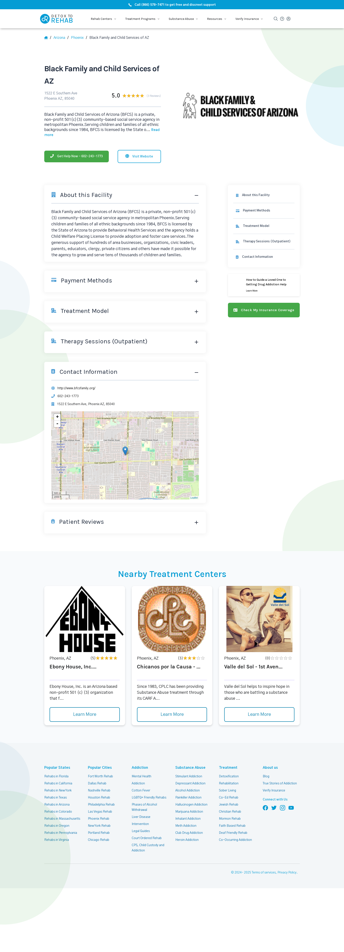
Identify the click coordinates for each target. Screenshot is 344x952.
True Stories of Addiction (280, 783)
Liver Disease (141, 817)
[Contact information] (263, 257)
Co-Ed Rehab (228, 797)
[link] (263, 211)
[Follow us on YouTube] (291, 807)
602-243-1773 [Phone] (68, 396)
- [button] (57, 424)
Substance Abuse (190, 767)
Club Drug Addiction (189, 832)
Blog (266, 776)
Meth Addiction (185, 825)
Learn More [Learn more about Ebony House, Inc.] (84, 714)
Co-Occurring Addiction (235, 840)
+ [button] (57, 417)
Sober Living (227, 790)
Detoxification (229, 776)
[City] (79, 37)
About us (270, 767)
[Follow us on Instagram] (282, 807)
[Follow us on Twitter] (274, 807)
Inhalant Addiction (188, 818)
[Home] (47, 37)
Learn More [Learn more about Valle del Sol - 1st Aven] (259, 714)
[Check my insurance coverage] (264, 310)
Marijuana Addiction (189, 811)
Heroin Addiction (187, 840)
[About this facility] (263, 195)
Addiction (140, 767)
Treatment (228, 767)
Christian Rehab (230, 811)
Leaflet (194, 497)
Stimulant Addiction (188, 776)
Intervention (140, 824)
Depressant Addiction (190, 783)
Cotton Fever (141, 790)
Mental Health (141, 776)
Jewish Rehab (228, 804)
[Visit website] (139, 156)
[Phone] (76, 156)
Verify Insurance (274, 790)
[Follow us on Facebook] (265, 807)
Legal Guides (141, 831)
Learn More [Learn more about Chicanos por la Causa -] (172, 714)
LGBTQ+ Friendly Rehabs (149, 797)
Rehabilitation (229, 783)
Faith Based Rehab (232, 825)
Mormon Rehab (230, 818)
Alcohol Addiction (187, 790)
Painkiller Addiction (188, 797)
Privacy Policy (286, 872)
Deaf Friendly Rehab (233, 832)
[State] (61, 37)
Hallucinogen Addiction (191, 804)
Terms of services (264, 872)
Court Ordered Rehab (147, 838)
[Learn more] (264, 285)
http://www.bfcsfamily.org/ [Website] (76, 388)
